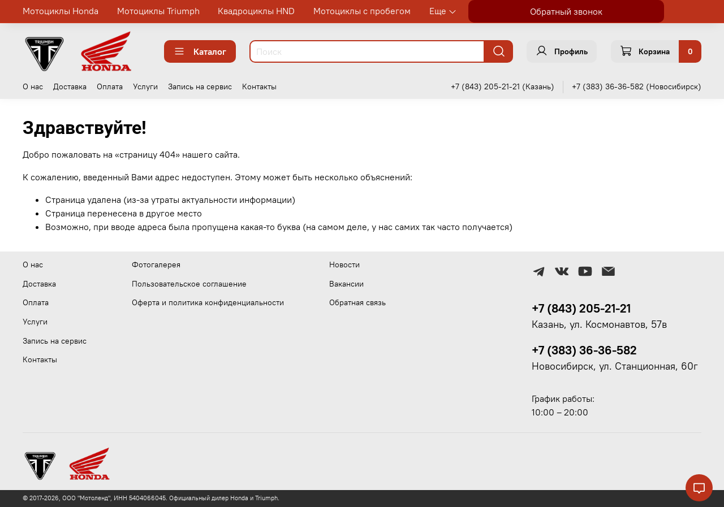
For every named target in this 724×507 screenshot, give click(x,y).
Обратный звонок (566, 11)
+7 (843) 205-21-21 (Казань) (502, 86)
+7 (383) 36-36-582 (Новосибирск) (636, 86)
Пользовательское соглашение (189, 284)
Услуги (145, 86)
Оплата (110, 86)
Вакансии (346, 284)
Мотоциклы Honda (60, 10)
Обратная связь (357, 302)
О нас (33, 86)
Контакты (259, 86)
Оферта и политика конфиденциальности (208, 302)
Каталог (200, 51)
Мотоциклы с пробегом (362, 10)
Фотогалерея (156, 264)
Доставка (70, 86)
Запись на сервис (200, 86)
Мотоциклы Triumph (158, 10)
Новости (344, 264)
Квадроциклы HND (256, 10)
